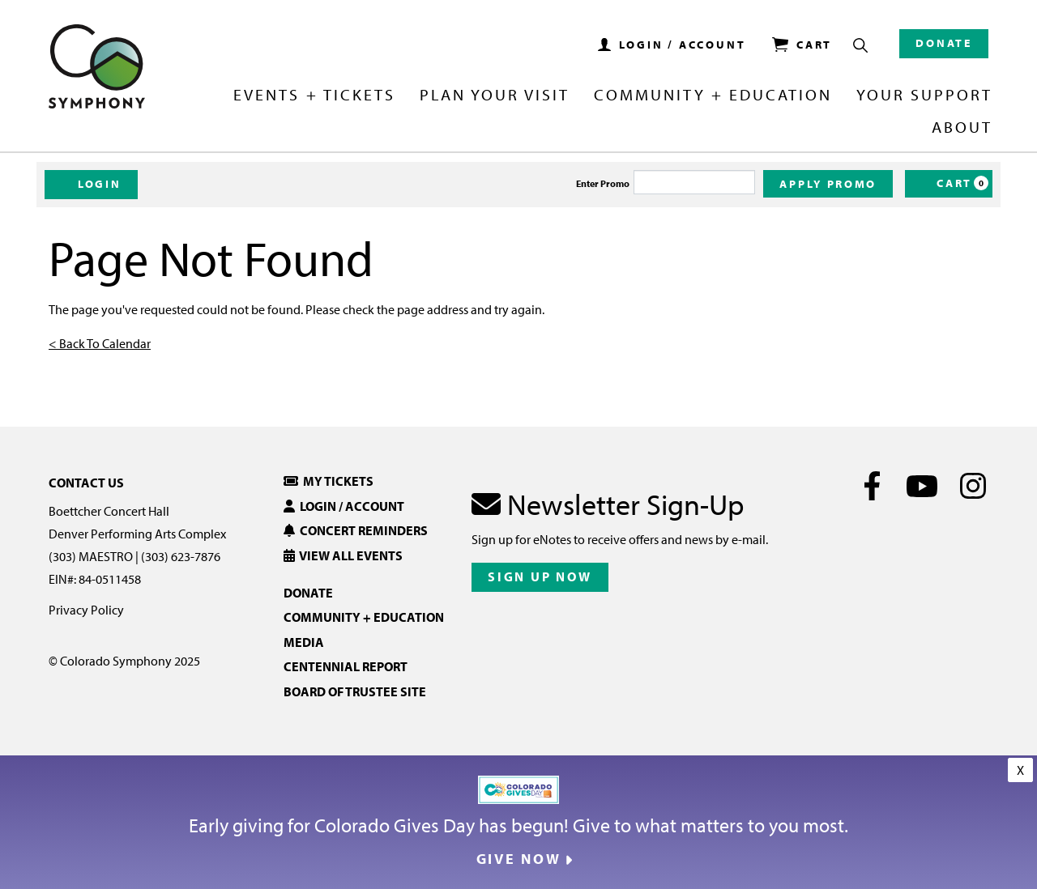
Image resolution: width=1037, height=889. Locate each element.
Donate (943, 43)
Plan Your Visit (495, 95)
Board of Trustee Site (355, 691)
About (962, 128)
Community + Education (713, 95)
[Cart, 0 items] (948, 184)
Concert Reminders (356, 530)
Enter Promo (602, 184)
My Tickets (328, 481)
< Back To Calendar (100, 343)
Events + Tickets (314, 95)
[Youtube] (922, 485)
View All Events (343, 555)
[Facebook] (872, 485)
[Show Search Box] (860, 45)
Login (91, 184)
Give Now (518, 859)
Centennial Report (346, 666)
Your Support (924, 95)
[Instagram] (972, 485)
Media (304, 642)
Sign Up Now (540, 576)
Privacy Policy (86, 610)
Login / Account (344, 506)
